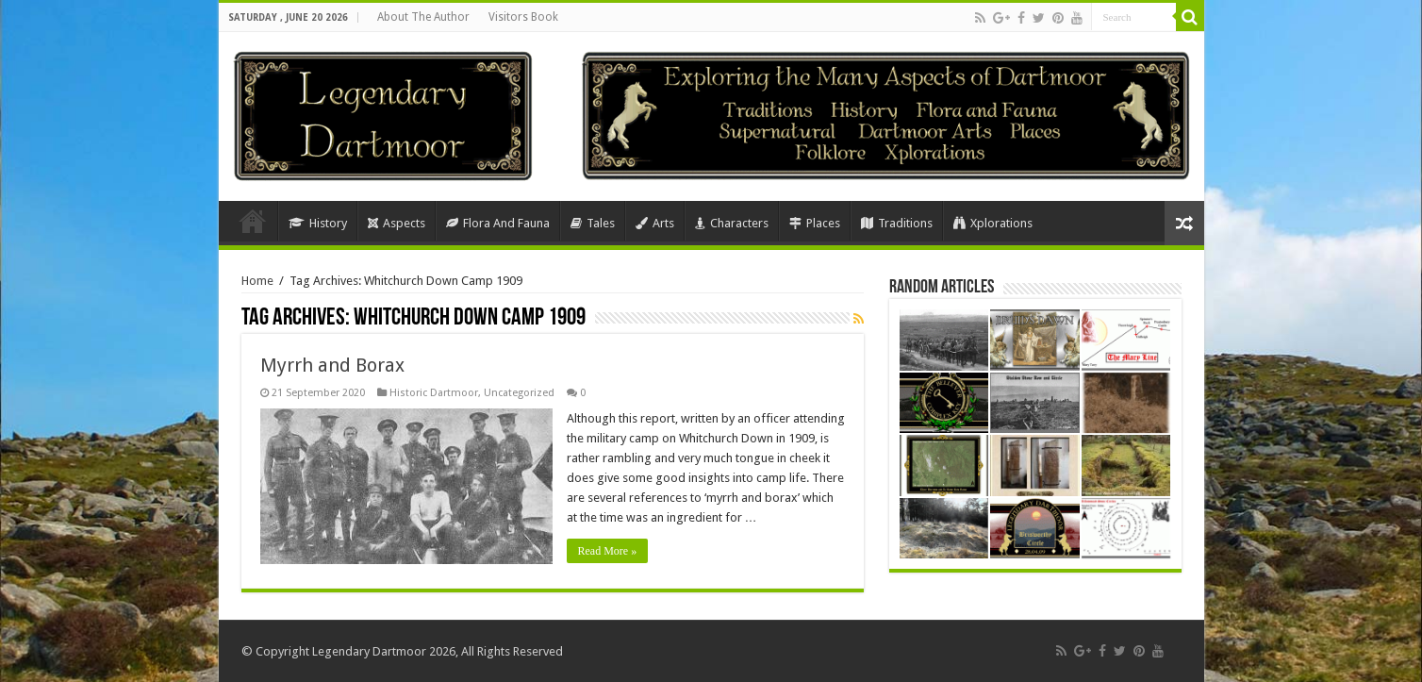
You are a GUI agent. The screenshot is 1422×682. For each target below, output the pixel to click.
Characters (732, 223)
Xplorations (993, 223)
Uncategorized (519, 393)
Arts (655, 223)
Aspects (396, 223)
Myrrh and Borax (332, 365)
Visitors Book (523, 17)
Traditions (897, 223)
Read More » (607, 550)
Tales (592, 223)
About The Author (423, 17)
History (318, 223)
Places (814, 223)
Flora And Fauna (498, 223)
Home (252, 221)
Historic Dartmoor (433, 393)
